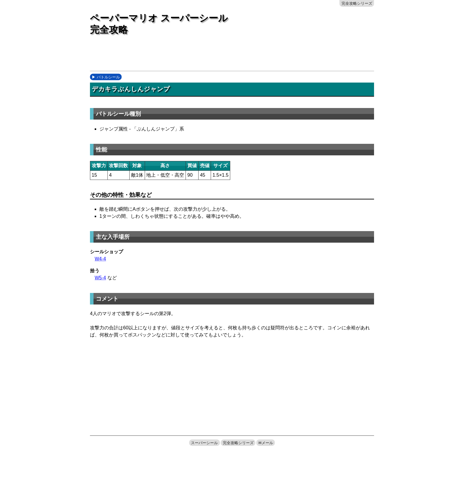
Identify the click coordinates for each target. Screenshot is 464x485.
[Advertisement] (197, 55)
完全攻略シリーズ (356, 3)
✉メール (265, 443)
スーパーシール (204, 443)
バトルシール (108, 77)
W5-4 (100, 277)
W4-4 (100, 258)
